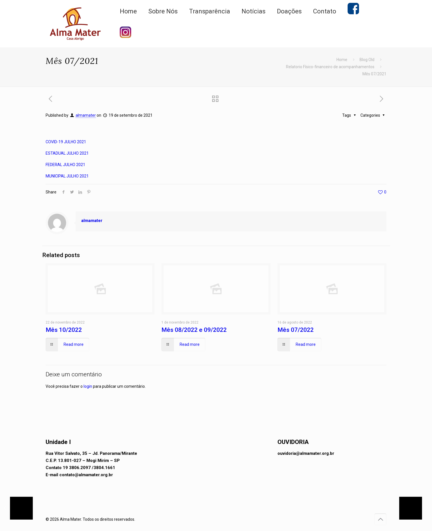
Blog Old (367, 59)
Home (341, 59)
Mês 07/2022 (295, 329)
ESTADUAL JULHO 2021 (67, 153)
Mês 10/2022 (64, 329)
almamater (86, 115)
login (88, 386)
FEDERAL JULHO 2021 (65, 164)
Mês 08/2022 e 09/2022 (194, 329)
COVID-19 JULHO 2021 (66, 142)
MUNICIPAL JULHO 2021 (67, 176)
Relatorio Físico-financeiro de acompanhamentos (330, 66)
